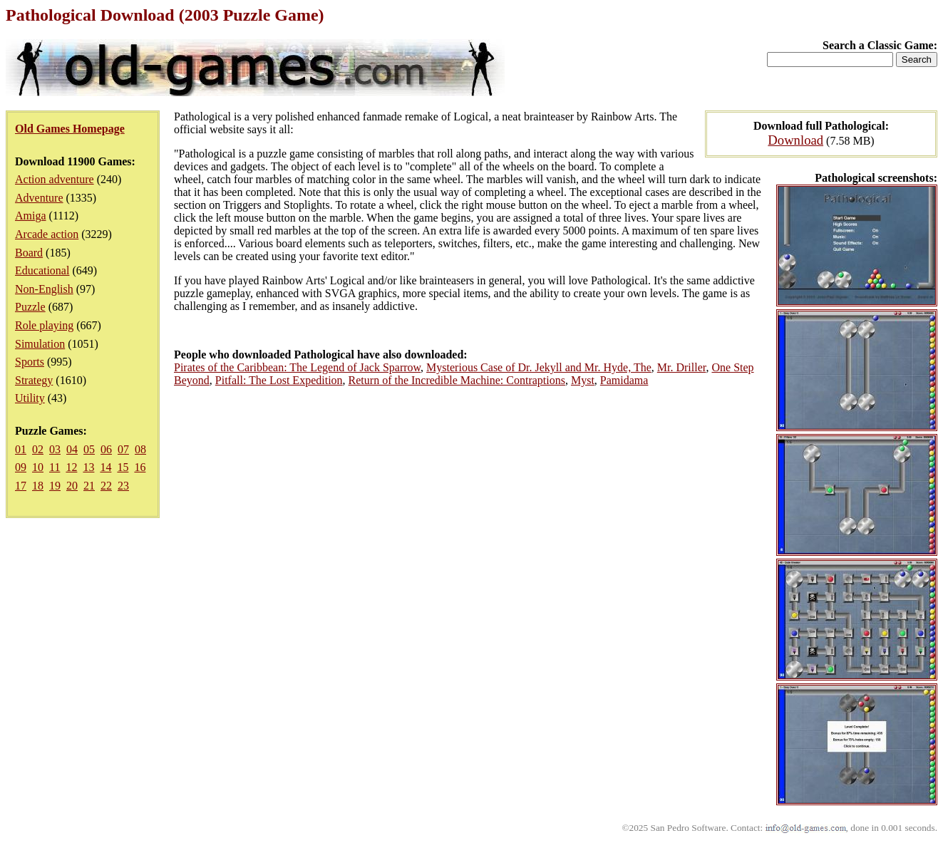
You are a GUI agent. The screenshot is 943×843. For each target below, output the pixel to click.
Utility (30, 398)
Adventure (39, 198)
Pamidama (624, 380)
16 (139, 467)
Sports (29, 362)
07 (123, 449)
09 (20, 467)
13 (88, 467)
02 (37, 449)
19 (55, 486)
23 (123, 486)
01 (20, 449)
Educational (42, 270)
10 (37, 467)
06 (106, 449)
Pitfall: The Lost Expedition (279, 380)
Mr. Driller (681, 367)
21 (89, 486)
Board (29, 253)
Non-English (44, 289)
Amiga (30, 216)
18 (37, 486)
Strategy (34, 380)
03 (55, 449)
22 (106, 486)
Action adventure (54, 179)
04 (72, 449)
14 (105, 467)
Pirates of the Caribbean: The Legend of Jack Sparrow (297, 367)
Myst (582, 380)
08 (140, 449)
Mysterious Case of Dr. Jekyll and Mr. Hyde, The (538, 367)
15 (122, 467)
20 (72, 486)
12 (71, 467)
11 (54, 467)
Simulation (40, 344)
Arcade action (46, 234)
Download (795, 140)
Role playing (44, 325)
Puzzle (30, 307)
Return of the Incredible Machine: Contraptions (457, 380)
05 (89, 449)
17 (20, 486)
